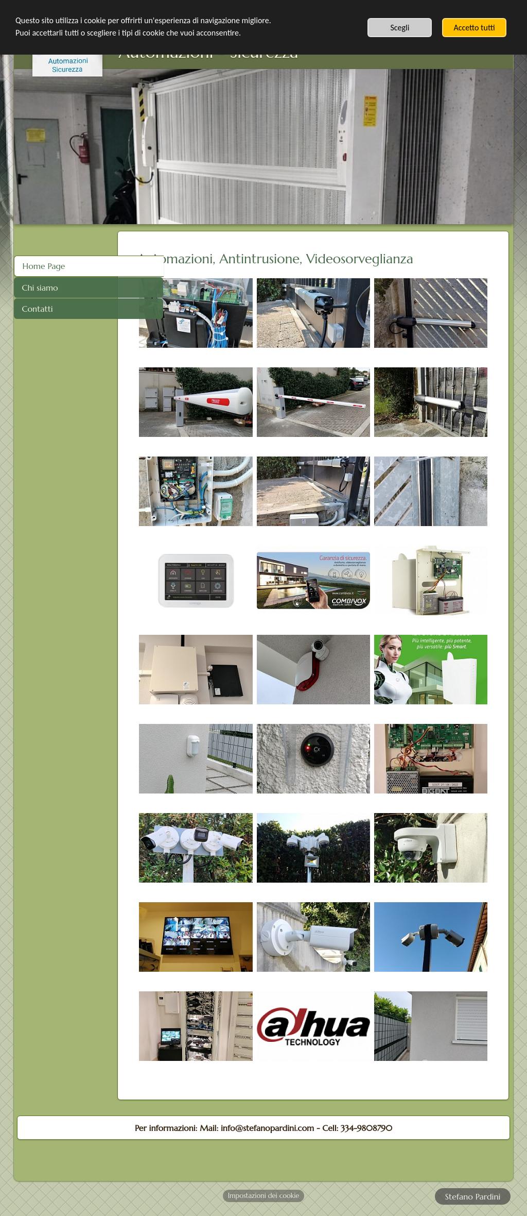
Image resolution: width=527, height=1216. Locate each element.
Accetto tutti (474, 27)
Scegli (399, 27)
